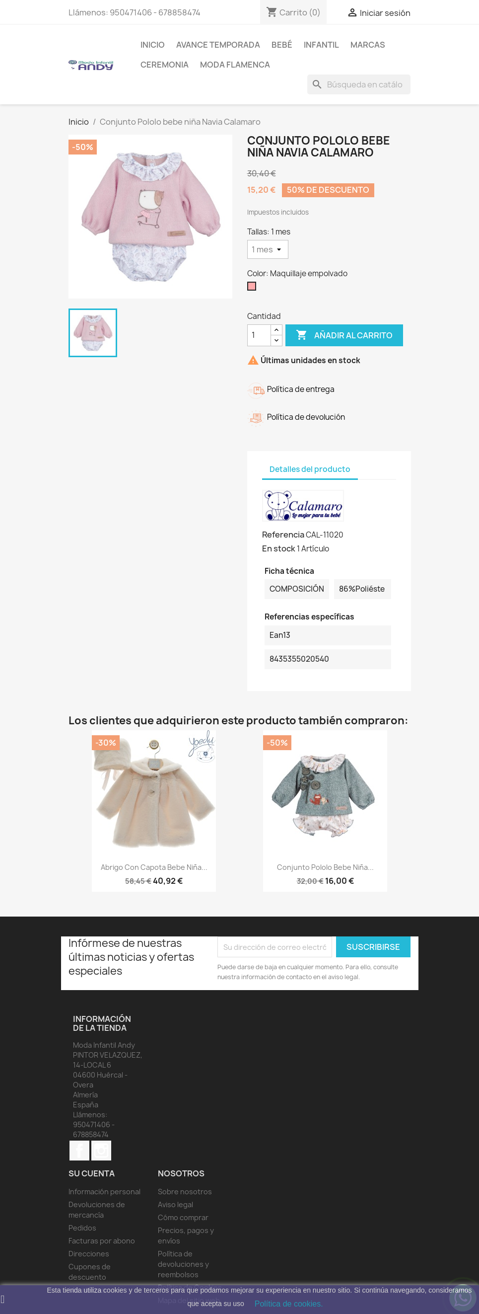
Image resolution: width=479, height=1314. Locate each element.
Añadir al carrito (344, 335)
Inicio (152, 44)
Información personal (104, 1191)
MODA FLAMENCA (235, 64)
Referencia (283, 535)
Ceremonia (164, 64)
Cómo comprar (183, 1217)
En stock (278, 548)
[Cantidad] (259, 335)
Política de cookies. (289, 1304)
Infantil (321, 44)
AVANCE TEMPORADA (218, 44)
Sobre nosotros (185, 1191)
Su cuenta (91, 1173)
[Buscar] (359, 84)
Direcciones (88, 1253)
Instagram (101, 1150)
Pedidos (82, 1228)
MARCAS (367, 44)
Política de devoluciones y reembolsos (183, 1264)
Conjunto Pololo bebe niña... (325, 867)
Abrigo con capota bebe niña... (154, 867)
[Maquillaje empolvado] (253, 289)
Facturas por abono (101, 1240)
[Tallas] (267, 249)
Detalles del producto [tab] (310, 469)
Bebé (282, 44)
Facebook (79, 1150)
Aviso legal (175, 1204)
